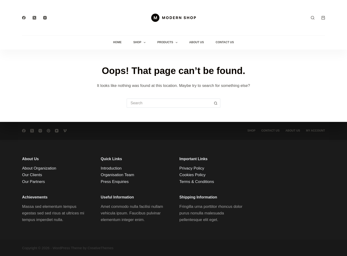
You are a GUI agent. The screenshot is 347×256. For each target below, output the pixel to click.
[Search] (312, 17)
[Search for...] (169, 103)
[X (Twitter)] (34, 17)
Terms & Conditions (196, 181)
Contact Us (225, 42)
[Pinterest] (48, 130)
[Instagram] (45, 17)
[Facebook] (24, 17)
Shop (140, 42)
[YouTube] (56, 130)
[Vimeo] (65, 130)
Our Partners (33, 181)
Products (168, 42)
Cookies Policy (192, 175)
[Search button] (215, 103)
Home (117, 42)
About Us (196, 42)
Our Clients (32, 175)
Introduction (111, 168)
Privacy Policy (191, 168)
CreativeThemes (100, 248)
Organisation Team (117, 175)
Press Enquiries (115, 181)
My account (315, 130)
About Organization (39, 168)
